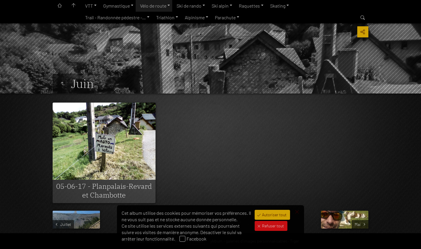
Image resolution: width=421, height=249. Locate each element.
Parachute (225, 17)
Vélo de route (153, 5)
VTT (89, 5)
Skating (277, 5)
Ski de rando (189, 5)
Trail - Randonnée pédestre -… (115, 17)
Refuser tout (272, 225)
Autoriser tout (274, 214)
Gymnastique (116, 5)
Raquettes (249, 5)
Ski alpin (220, 5)
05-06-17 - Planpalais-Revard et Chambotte (104, 190)
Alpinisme (195, 17)
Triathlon (165, 17)
